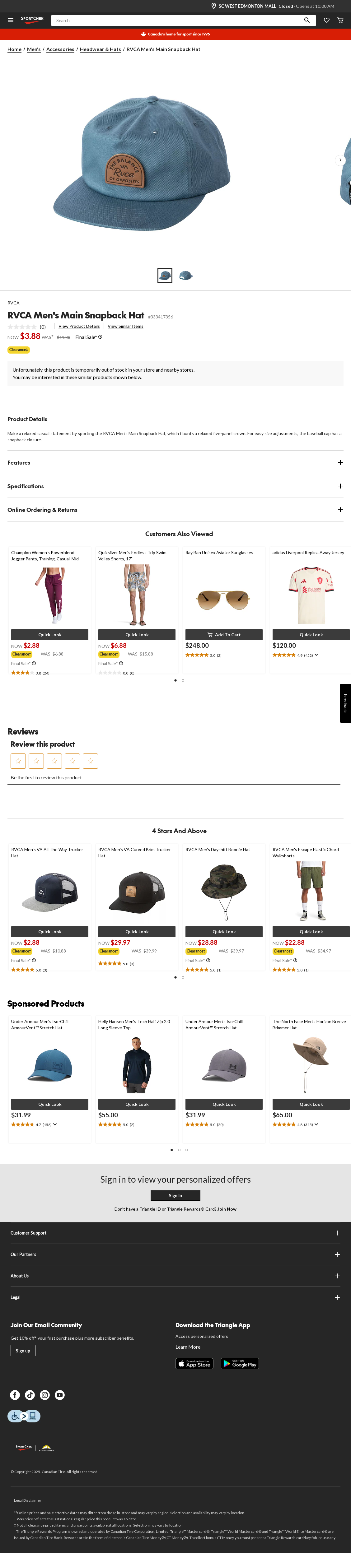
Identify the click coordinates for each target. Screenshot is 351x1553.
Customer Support (175, 1233)
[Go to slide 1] (164, 275)
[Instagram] (45, 1395)
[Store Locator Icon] (214, 6)
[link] (29, 327)
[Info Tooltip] (100, 337)
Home (14, 49)
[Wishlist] (327, 20)
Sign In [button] (175, 1195)
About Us (175, 1276)
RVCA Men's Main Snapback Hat (75, 315)
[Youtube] (60, 1395)
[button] (307, 20)
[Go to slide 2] (186, 275)
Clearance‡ (18, 349)
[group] (26, 653)
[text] (49, 673)
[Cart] (340, 20)
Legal (175, 1297)
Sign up (23, 1350)
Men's (34, 49)
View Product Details (79, 326)
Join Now (226, 1209)
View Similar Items (125, 326)
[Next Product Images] (340, 160)
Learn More (188, 1347)
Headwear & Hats (100, 49)
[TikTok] (30, 1395)
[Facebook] (15, 1395)
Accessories (60, 49)
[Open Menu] (10, 21)
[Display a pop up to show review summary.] (315, 654)
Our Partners (175, 1254)
